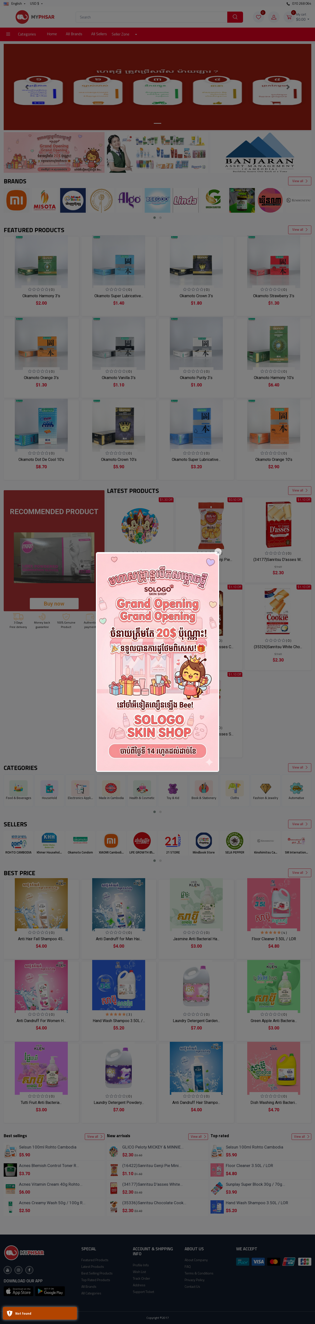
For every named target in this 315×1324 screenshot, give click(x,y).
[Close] (218, 552)
